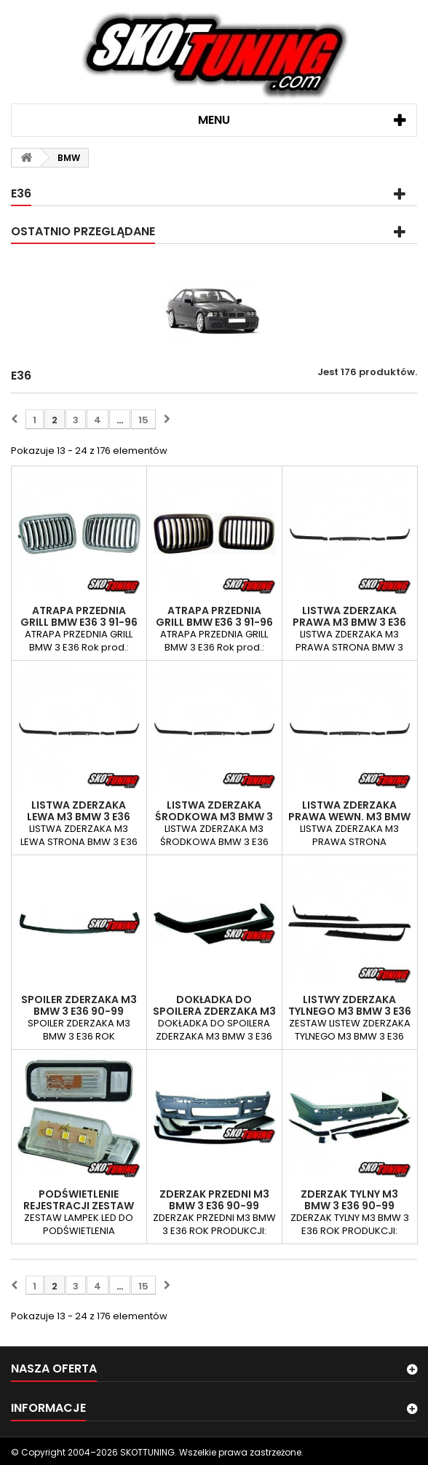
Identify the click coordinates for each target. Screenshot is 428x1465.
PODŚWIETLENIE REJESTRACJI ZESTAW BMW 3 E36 (78, 1205)
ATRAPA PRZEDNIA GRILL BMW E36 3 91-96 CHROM (79, 622)
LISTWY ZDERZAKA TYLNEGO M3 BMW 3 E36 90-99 (349, 1011)
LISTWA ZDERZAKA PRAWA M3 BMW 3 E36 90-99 (349, 622)
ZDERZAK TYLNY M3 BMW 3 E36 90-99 (349, 1199)
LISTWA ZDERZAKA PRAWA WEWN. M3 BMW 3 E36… (349, 816)
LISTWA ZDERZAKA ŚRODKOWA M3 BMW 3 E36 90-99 (214, 816)
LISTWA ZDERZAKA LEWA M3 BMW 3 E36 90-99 (78, 816)
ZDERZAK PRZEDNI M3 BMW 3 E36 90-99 (214, 1199)
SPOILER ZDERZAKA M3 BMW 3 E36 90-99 (79, 1005)
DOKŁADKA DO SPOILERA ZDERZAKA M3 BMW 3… (214, 1011)
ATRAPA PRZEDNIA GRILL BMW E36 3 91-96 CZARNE (214, 622)
